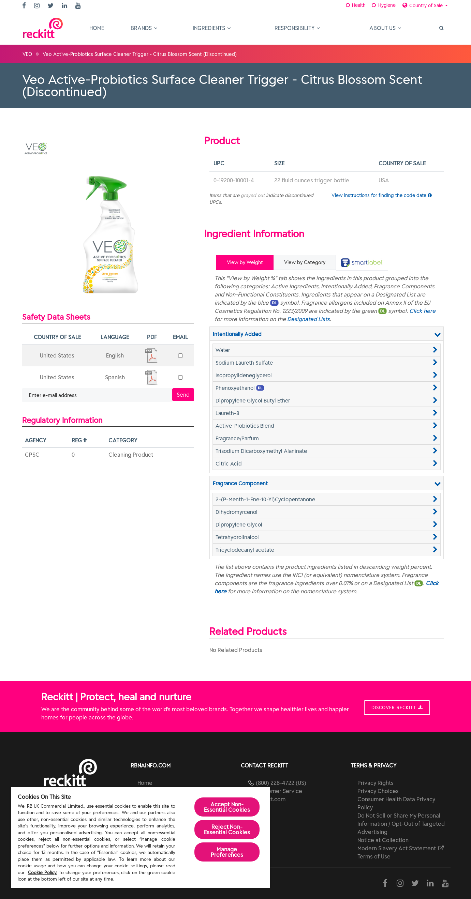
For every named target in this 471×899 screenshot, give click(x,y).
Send (183, 394)
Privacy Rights (375, 782)
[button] (327, 350)
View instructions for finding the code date (382, 195)
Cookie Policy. (42, 872)
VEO (27, 54)
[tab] (362, 263)
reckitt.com (270, 799)
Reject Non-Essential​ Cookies (227, 829)
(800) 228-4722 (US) (281, 782)
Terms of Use (374, 856)
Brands (144, 28)
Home (96, 28)
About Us (385, 28)
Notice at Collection (383, 840)
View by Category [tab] (304, 262)
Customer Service (279, 791)
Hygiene (382, 5)
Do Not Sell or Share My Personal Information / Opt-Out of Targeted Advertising (401, 823)
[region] (140, 837)
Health (354, 5)
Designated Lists (308, 319)
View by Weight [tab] (245, 262)
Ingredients (212, 28)
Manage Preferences (227, 852)
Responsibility (297, 28)
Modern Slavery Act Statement (400, 848)
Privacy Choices (378, 791)
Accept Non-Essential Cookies (227, 807)
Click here (422, 310)
